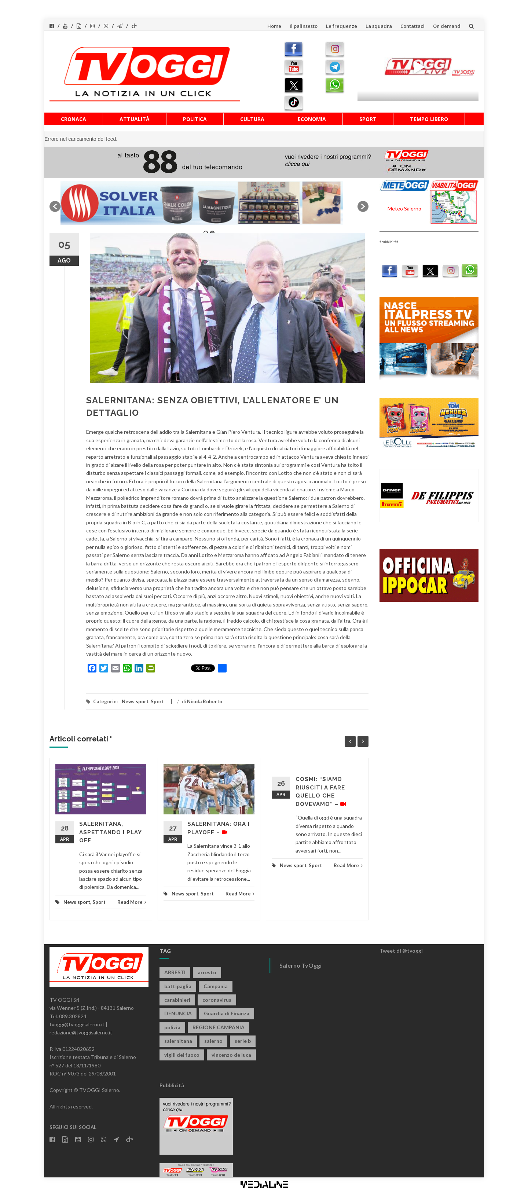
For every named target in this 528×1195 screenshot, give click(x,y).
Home (274, 26)
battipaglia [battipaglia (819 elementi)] (177, 986)
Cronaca (73, 119)
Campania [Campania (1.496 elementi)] (215, 986)
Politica (195, 119)
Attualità (135, 119)
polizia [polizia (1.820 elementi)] (172, 1027)
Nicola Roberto (204, 701)
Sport (368, 119)
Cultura (252, 119)
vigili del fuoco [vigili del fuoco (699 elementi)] (181, 1055)
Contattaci (412, 26)
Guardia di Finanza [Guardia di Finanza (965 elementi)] (226, 1013)
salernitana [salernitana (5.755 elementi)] (178, 1041)
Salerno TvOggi (300, 965)
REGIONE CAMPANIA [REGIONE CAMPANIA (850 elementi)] (218, 1027)
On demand (447, 26)
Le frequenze (341, 26)
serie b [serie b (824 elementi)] (243, 1041)
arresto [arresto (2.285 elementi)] (207, 972)
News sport (135, 701)
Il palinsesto (304, 26)
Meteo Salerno (404, 208)
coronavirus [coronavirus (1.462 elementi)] (216, 1000)
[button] (55, 206)
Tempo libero (429, 119)
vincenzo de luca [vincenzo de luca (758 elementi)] (231, 1055)
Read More (131, 902)
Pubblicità (172, 1085)
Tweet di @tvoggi (401, 950)
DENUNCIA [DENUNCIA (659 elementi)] (178, 1013)
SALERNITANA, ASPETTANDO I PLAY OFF (110, 832)
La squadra (379, 26)
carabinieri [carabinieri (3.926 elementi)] (177, 1000)
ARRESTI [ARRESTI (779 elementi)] (175, 972)
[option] (209, 203)
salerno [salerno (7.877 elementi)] (213, 1041)
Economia (312, 119)
